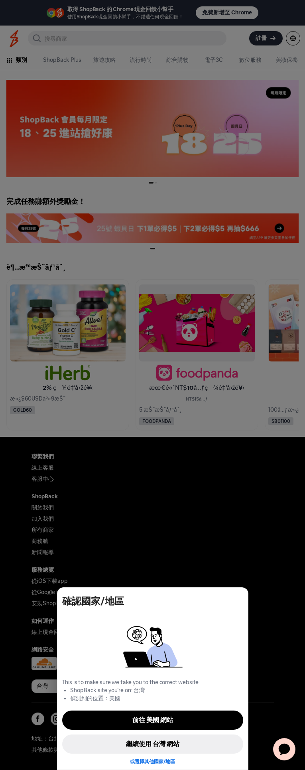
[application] (284, 749)
